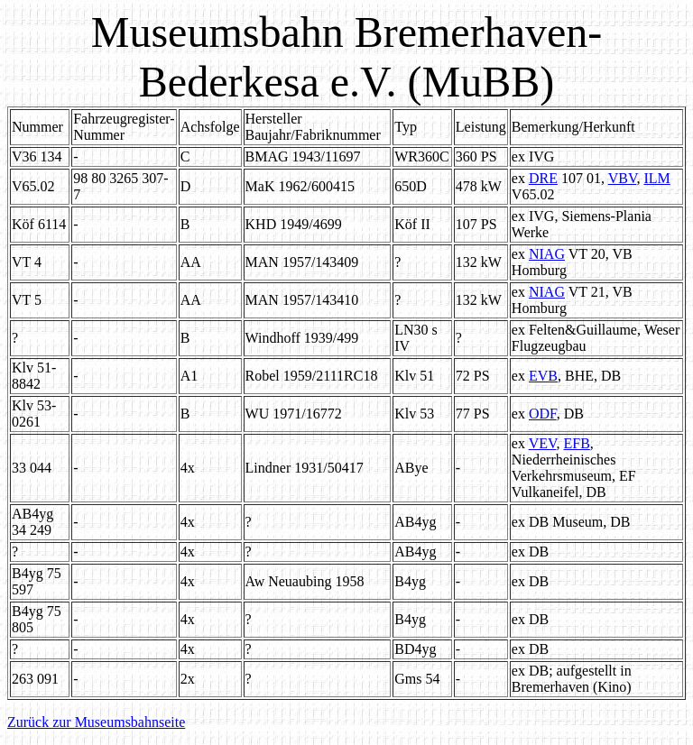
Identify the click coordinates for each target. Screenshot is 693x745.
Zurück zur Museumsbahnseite (96, 722)
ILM (656, 178)
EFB (576, 443)
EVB (543, 375)
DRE (543, 178)
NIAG (547, 254)
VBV (622, 178)
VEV (543, 443)
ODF (543, 413)
